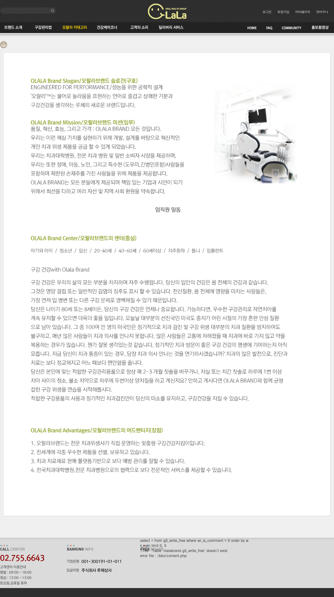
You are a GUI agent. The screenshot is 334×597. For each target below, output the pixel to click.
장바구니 (322, 12)
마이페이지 (302, 12)
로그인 (266, 12)
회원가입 (283, 12)
